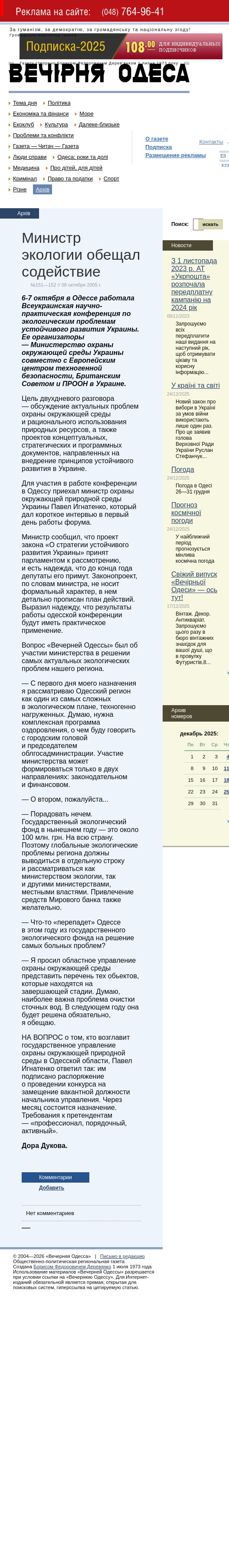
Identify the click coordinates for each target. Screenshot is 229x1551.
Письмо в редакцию (122, 1256)
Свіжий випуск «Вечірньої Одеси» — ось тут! (194, 586)
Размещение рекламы (175, 155)
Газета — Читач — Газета (46, 146)
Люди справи (29, 157)
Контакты (211, 142)
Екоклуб (23, 124)
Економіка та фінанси (41, 113)
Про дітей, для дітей (76, 167)
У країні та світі (195, 385)
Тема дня (25, 103)
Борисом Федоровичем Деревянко (72, 1266)
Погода (182, 469)
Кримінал (25, 178)
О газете (156, 138)
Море (86, 113)
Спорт (111, 178)
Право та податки (70, 178)
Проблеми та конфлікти (43, 135)
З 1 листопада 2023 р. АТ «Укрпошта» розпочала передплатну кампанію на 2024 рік (194, 284)
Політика (59, 103)
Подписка (158, 147)
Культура (56, 124)
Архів (42, 189)
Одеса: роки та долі (82, 157)
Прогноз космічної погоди (186, 512)
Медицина (26, 167)
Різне (19, 189)
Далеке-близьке (99, 124)
